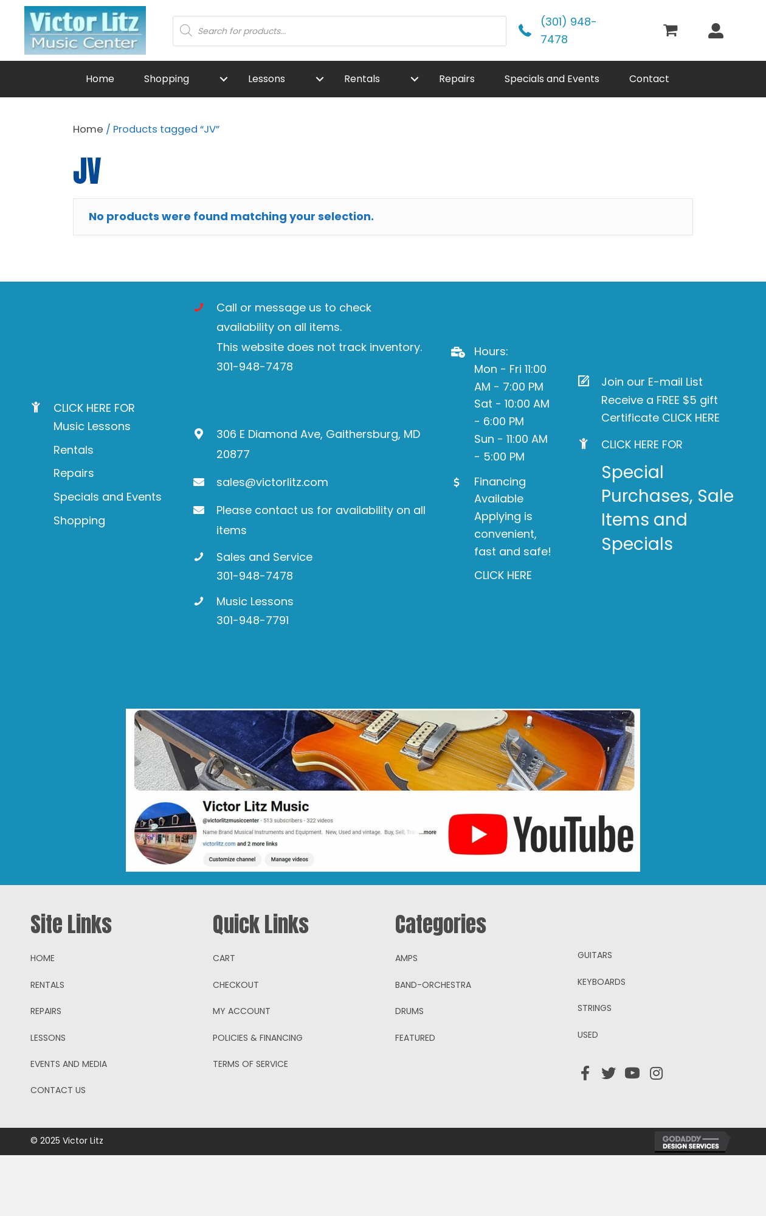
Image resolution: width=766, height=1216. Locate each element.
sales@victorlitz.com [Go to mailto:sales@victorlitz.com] (272, 482)
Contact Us (58, 1151)
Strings (595, 1069)
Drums (409, 1072)
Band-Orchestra (433, 1046)
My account (242, 1072)
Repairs (73, 473)
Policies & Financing (258, 1098)
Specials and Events (107, 496)
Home (88, 129)
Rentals (73, 449)
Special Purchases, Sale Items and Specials (667, 508)
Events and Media (68, 1125)
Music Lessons (92, 426)
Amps (406, 1019)
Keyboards (602, 1043)
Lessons (48, 1098)
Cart (224, 1019)
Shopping (79, 520)
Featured (415, 1098)
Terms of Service (250, 1125)
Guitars (595, 1016)
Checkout (236, 1046)
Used (588, 1095)
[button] (223, 79)
